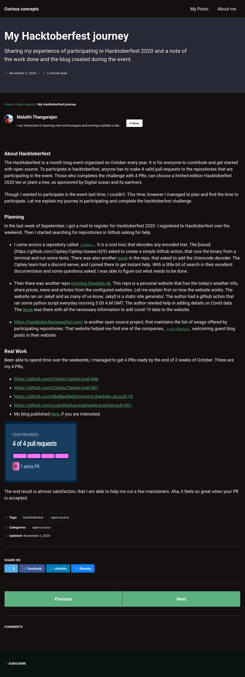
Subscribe (15, 663)
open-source (60, 517)
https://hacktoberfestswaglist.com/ (48, 321)
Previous (63, 598)
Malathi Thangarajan (37, 117)
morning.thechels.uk (91, 283)
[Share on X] (11, 568)
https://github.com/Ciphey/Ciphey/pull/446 (56, 378)
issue (122, 257)
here (55, 413)
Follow (134, 123)
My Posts (199, 8)
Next (181, 598)
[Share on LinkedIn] (58, 568)
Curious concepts (21, 8)
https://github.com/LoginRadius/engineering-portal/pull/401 (73, 404)
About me (226, 8)
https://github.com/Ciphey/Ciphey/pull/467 (56, 387)
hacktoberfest (33, 517)
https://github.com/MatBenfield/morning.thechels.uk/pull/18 (73, 396)
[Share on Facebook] (32, 568)
